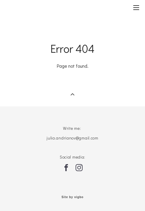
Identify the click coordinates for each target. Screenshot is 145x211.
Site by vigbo (72, 197)
